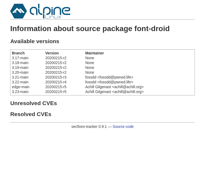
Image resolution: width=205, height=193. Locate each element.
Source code (123, 126)
